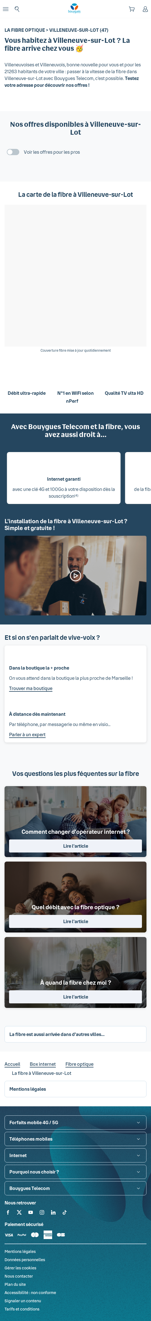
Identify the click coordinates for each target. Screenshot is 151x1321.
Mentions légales (20, 1251)
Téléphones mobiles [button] (30, 1138)
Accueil (12, 1064)
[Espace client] (145, 9)
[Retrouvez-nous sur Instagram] (42, 1213)
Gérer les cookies (20, 1267)
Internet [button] (18, 1155)
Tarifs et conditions (22, 1309)
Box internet (43, 1064)
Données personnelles (25, 1259)
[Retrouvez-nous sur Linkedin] (53, 1213)
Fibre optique (79, 1064)
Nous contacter (19, 1276)
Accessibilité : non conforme (30, 1292)
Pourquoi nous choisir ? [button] (34, 1171)
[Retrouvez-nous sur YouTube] (30, 1213)
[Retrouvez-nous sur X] (19, 1213)
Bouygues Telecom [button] (29, 1188)
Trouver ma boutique (30, 688)
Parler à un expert (27, 734)
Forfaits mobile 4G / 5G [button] (33, 1122)
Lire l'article (75, 846)
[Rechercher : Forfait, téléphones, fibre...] (17, 9)
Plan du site (15, 1284)
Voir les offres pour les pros (52, 152)
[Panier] (131, 9)
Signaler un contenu (23, 1300)
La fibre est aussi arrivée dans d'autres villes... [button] (57, 1034)
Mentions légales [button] (27, 1089)
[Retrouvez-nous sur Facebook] (8, 1213)
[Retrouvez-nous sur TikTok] (64, 1213)
